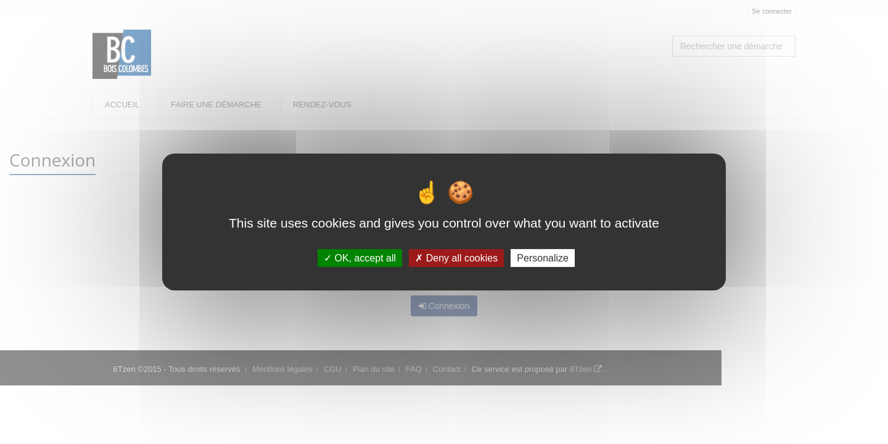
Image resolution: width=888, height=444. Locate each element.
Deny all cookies (456, 258)
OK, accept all (360, 258)
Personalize (543, 258)
